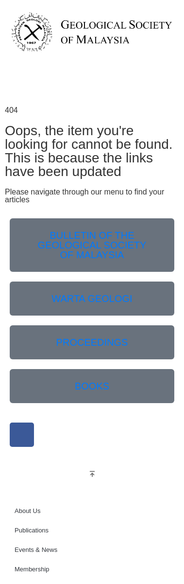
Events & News (36, 549)
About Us (27, 510)
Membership (32, 569)
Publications (32, 530)
